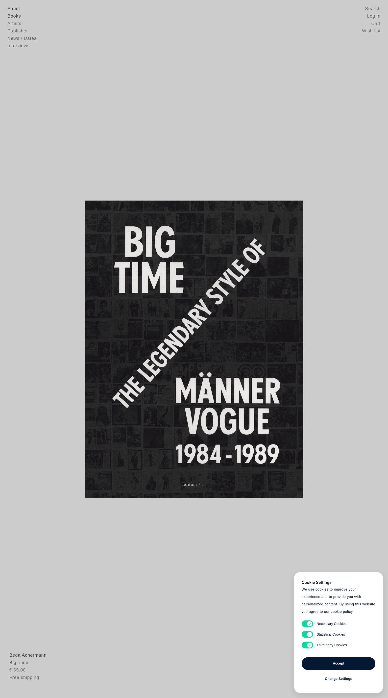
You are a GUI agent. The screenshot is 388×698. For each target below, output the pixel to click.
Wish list (371, 30)
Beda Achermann (26, 664)
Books (14, 16)
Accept (338, 663)
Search (373, 8)
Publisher (17, 30)
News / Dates (22, 38)
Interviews (18, 45)
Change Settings (338, 679)
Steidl (13, 8)
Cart (376, 23)
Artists (14, 23)
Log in (374, 16)
